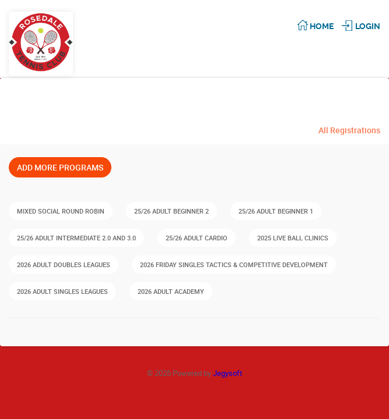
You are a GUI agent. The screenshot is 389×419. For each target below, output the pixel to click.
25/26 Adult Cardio (196, 237)
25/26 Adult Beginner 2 (171, 211)
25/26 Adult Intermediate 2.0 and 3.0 (76, 237)
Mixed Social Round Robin (60, 211)
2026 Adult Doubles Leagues (63, 264)
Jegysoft (227, 373)
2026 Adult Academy (171, 291)
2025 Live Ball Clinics (292, 237)
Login (367, 26)
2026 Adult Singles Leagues (62, 291)
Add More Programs (60, 167)
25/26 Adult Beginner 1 (276, 211)
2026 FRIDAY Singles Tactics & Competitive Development (234, 264)
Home (322, 26)
